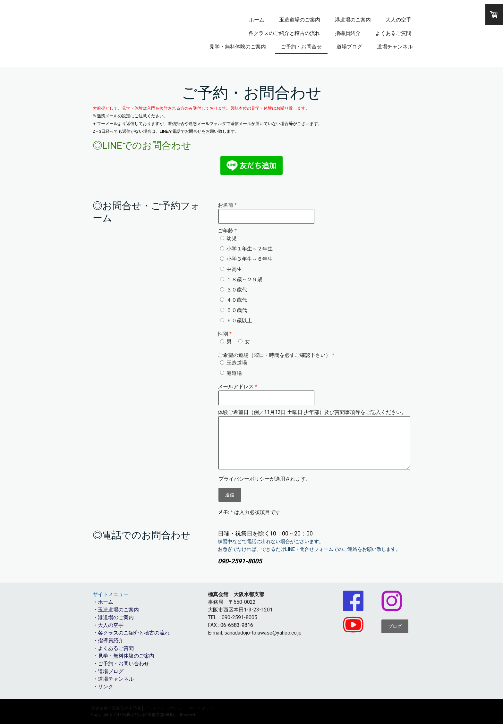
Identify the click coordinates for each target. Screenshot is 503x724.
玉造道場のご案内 (299, 20)
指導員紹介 (348, 33)
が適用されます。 (264, 479)
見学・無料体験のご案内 (237, 47)
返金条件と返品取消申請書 (116, 708)
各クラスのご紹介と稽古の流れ (284, 33)
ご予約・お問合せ (301, 47)
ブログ (395, 626)
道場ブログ (349, 47)
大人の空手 (398, 20)
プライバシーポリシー (244, 479)
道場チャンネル (395, 47)
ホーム (256, 20)
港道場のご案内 (353, 20)
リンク (105, 687)
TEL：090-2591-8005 (232, 617)
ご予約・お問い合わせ (123, 664)
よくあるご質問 (393, 33)
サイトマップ (201, 708)
